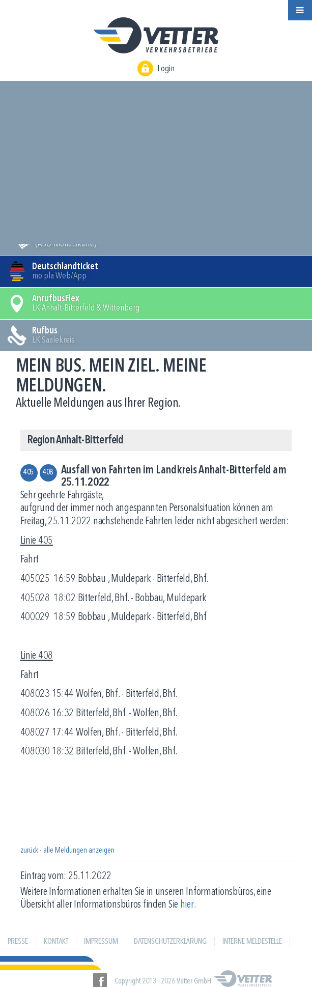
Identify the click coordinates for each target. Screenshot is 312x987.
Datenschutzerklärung (170, 942)
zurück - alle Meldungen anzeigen (67, 851)
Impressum (101, 942)
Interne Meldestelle (252, 942)
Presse (18, 942)
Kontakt (56, 942)
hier (187, 904)
